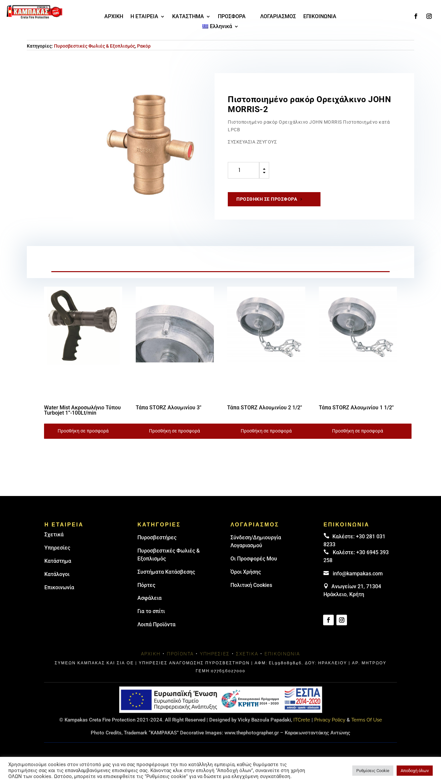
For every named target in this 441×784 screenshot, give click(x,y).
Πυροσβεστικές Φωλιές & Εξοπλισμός (94, 46)
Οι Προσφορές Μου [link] (253, 559)
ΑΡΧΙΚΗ (113, 17)
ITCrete (301, 720)
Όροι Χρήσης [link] (245, 572)
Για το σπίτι (151, 611)
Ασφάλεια (149, 598)
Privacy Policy (329, 720)
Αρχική (151, 653)
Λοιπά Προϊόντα (156, 624)
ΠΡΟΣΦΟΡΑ (232, 17)
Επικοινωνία (59, 587)
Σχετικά (54, 534)
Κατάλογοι (57, 574)
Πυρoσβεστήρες (156, 537)
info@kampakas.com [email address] (358, 573)
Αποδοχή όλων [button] (415, 770)
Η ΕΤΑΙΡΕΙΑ (144, 17)
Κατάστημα (57, 561)
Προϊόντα (180, 653)
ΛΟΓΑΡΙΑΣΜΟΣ (278, 17)
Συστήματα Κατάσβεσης (166, 572)
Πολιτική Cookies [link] (251, 585)
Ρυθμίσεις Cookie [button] (372, 770)
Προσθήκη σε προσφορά (266, 199)
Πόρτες (146, 585)
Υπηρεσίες (57, 548)
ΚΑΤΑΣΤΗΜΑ (188, 17)
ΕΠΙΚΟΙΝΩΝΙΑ (319, 17)
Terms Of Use (366, 720)
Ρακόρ (144, 46)
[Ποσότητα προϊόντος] (243, 170)
